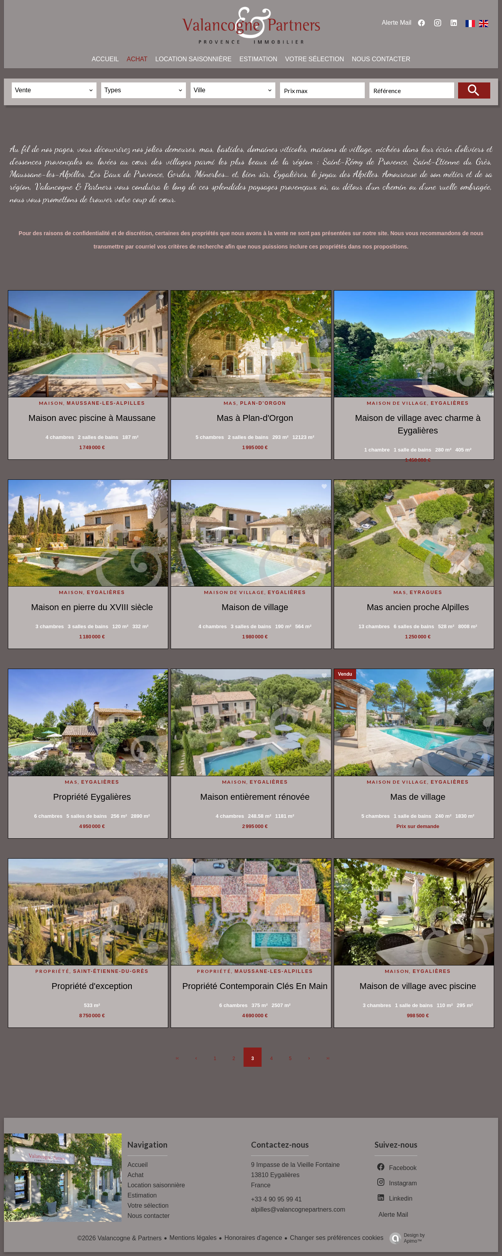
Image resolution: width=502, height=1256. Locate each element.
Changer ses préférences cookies (336, 1237)
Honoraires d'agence (253, 1237)
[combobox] (54, 90)
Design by (405, 1238)
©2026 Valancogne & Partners (119, 1238)
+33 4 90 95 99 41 (276, 1199)
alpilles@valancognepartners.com (298, 1209)
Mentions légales (192, 1237)
